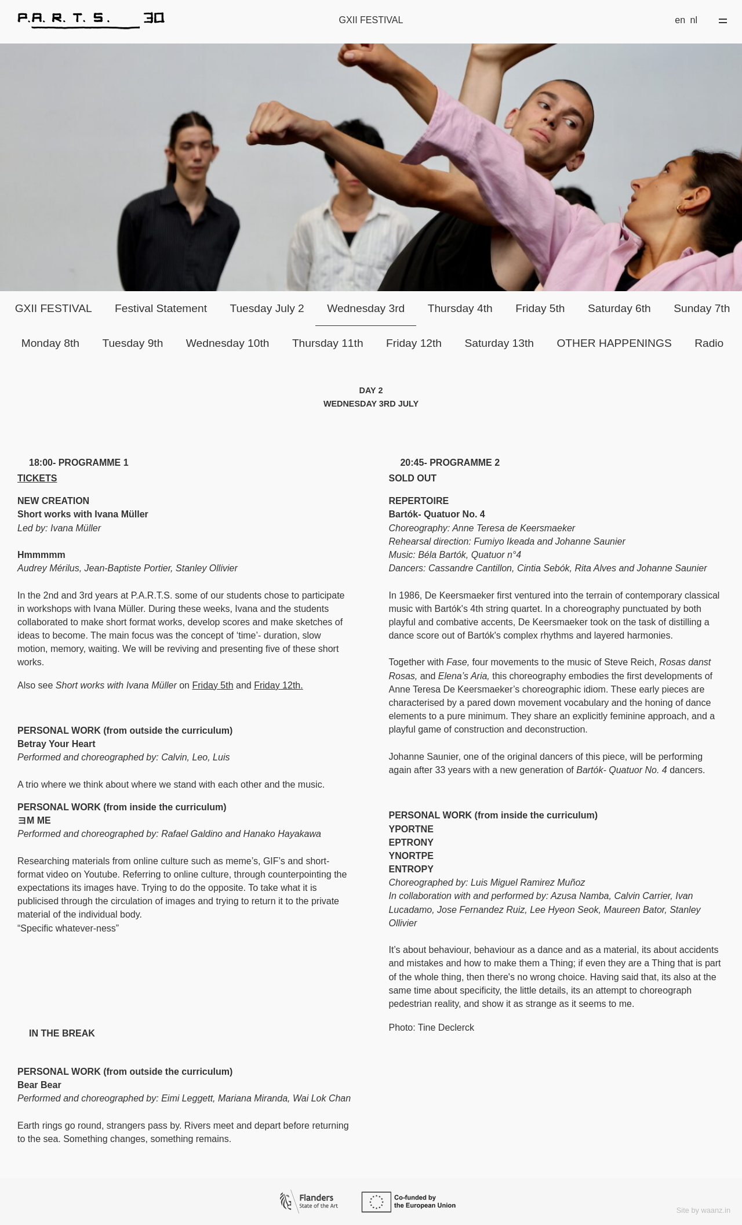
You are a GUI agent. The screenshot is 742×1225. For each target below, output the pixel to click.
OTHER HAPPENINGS (613, 343)
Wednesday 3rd (366, 308)
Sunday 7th (702, 308)
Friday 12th (414, 343)
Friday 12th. (278, 685)
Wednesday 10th (228, 343)
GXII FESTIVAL (53, 308)
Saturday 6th (619, 308)
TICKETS (37, 478)
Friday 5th (540, 308)
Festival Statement (161, 308)
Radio (708, 343)
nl (693, 20)
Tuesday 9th (132, 343)
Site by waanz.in (703, 1210)
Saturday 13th (498, 343)
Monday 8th (50, 343)
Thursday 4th (460, 308)
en (680, 20)
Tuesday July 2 (267, 308)
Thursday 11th (327, 343)
